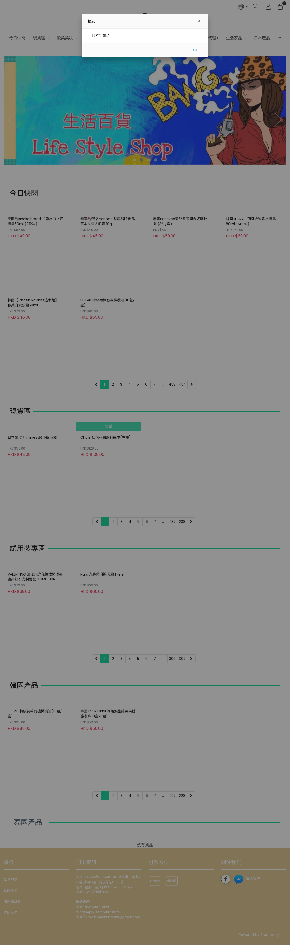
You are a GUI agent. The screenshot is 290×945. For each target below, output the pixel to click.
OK (195, 50)
